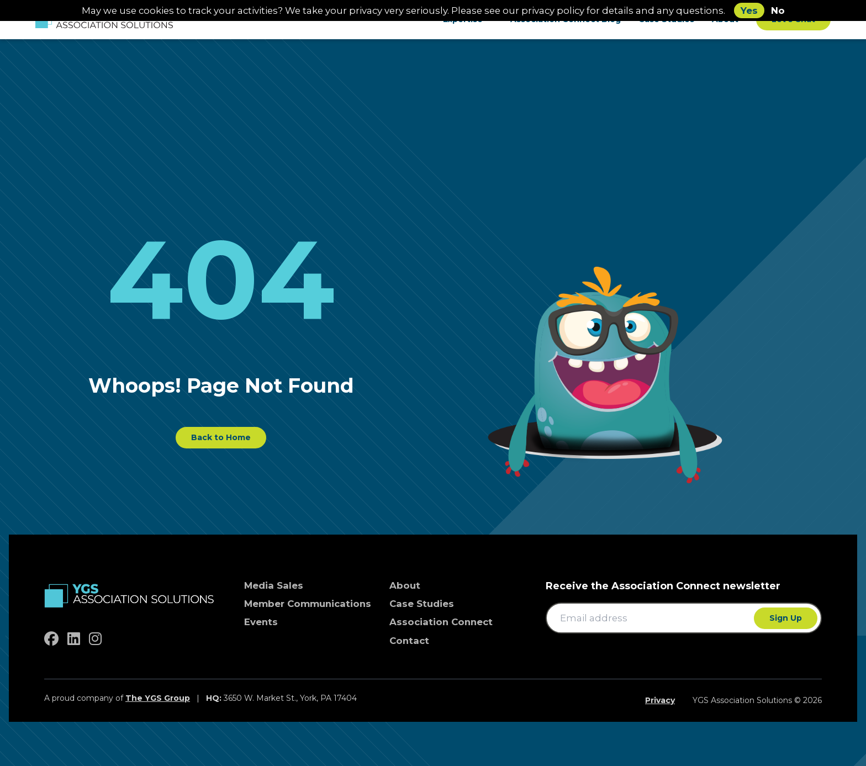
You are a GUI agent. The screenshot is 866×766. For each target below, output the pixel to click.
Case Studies (421, 603)
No (778, 10)
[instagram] (95, 639)
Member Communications (307, 603)
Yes (749, 10)
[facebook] (51, 639)
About (404, 585)
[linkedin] (73, 639)
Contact (409, 640)
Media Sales (273, 585)
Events (261, 621)
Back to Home (221, 437)
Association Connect (441, 621)
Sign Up (785, 618)
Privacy (660, 700)
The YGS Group (157, 698)
